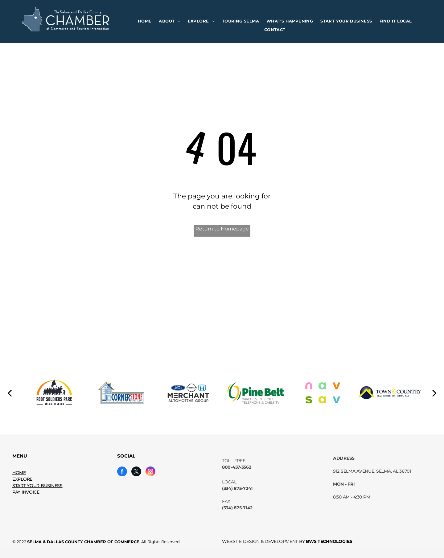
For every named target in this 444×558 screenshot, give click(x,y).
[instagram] (150, 472)
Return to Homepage (222, 229)
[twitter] (136, 472)
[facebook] (122, 472)
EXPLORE (22, 479)
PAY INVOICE (25, 492)
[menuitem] (144, 21)
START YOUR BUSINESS (37, 485)
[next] (434, 393)
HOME (19, 472)
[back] (9, 393)
